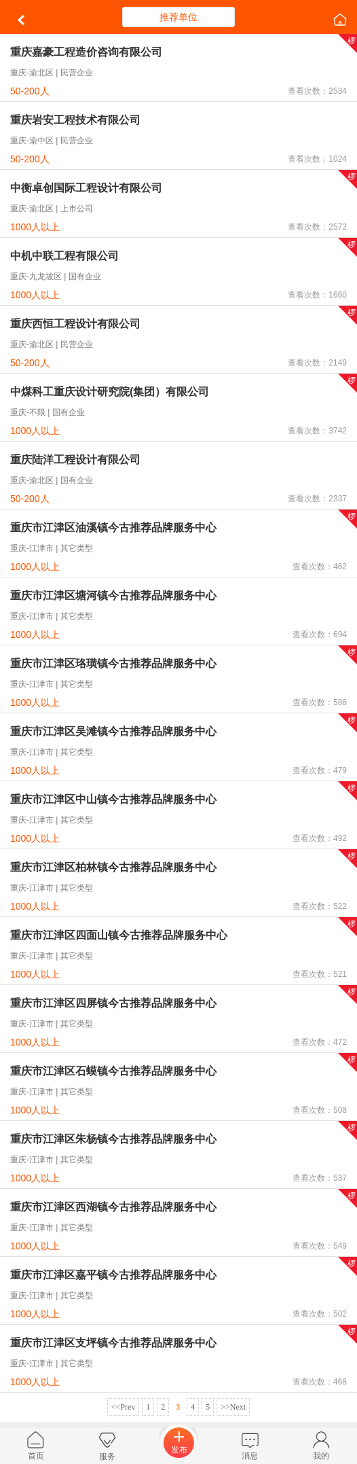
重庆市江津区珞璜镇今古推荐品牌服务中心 (113, 663)
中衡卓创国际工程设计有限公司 (86, 188)
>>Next (233, 1407)
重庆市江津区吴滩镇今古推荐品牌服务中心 (113, 731)
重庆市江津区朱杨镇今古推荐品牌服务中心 (113, 1139)
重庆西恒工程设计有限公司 (75, 323)
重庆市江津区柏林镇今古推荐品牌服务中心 (113, 867)
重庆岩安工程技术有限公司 (75, 120)
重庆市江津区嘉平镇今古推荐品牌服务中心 (113, 1275)
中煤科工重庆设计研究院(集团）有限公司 (109, 391)
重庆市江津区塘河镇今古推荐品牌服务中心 (113, 595)
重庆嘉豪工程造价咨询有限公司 (86, 52)
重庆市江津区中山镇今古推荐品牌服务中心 (113, 799)
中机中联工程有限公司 (64, 256)
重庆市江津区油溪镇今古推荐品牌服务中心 (113, 527)
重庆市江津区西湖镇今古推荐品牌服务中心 (113, 1207)
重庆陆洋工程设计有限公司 (75, 459)
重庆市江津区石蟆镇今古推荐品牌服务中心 (113, 1071)
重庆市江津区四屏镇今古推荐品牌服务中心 (113, 1003)
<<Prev (123, 1407)
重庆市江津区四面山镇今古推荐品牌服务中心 (118, 935)
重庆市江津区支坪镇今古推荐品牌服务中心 (113, 1343)
